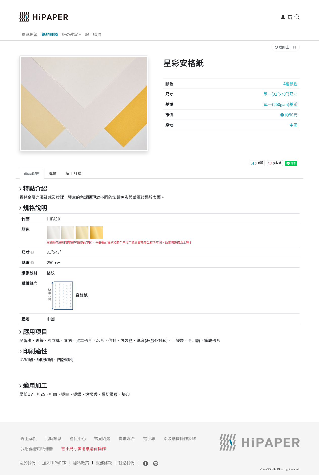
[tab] (32, 173)
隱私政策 (81, 463)
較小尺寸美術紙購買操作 (83, 448)
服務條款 (104, 463)
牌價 (53, 173)
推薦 (257, 162)
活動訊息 (53, 438)
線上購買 (93, 34)
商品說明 (32, 173)
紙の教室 (70, 34)
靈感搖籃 (29, 34)
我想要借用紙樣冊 (37, 448)
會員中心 (78, 438)
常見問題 (102, 438)
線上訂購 (73, 173)
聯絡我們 (126, 463)
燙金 (65, 394)
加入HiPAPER (54, 463)
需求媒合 (127, 438)
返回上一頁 (285, 46)
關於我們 (27, 463)
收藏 (274, 162)
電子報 (149, 438)
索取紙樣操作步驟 (180, 438)
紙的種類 (50, 34)
